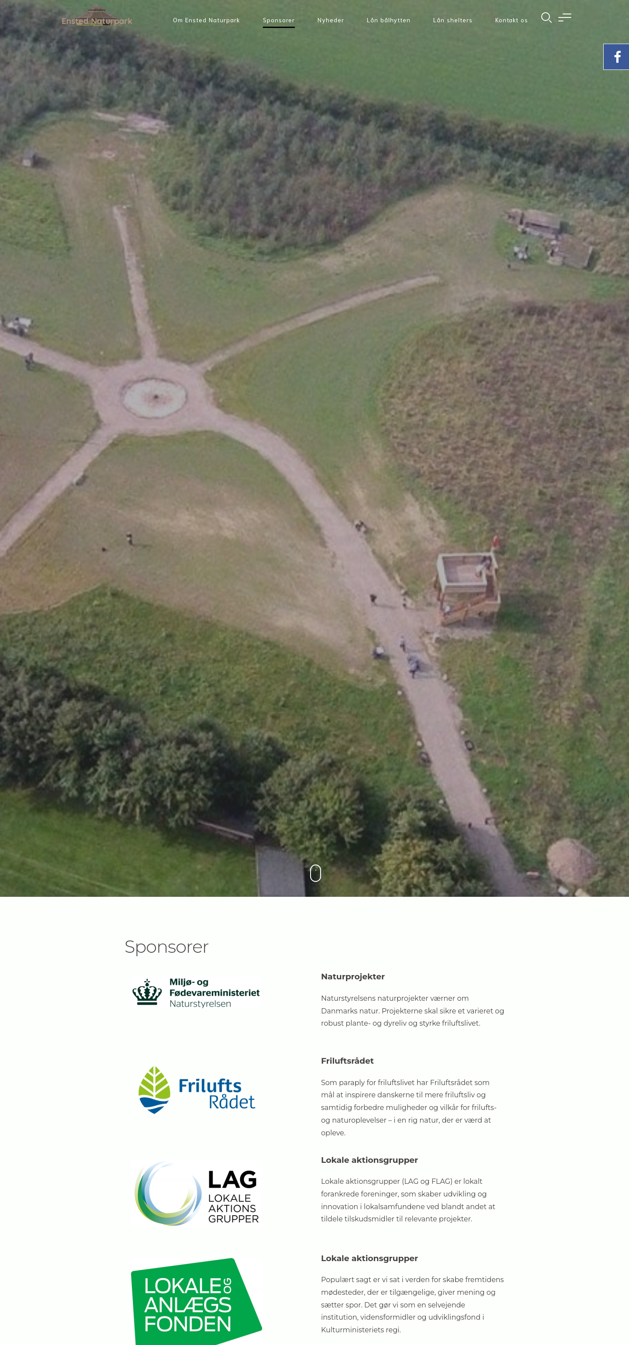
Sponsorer (279, 20)
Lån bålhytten (389, 20)
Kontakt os (511, 20)
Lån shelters (453, 20)
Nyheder (331, 20)
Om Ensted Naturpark (206, 20)
